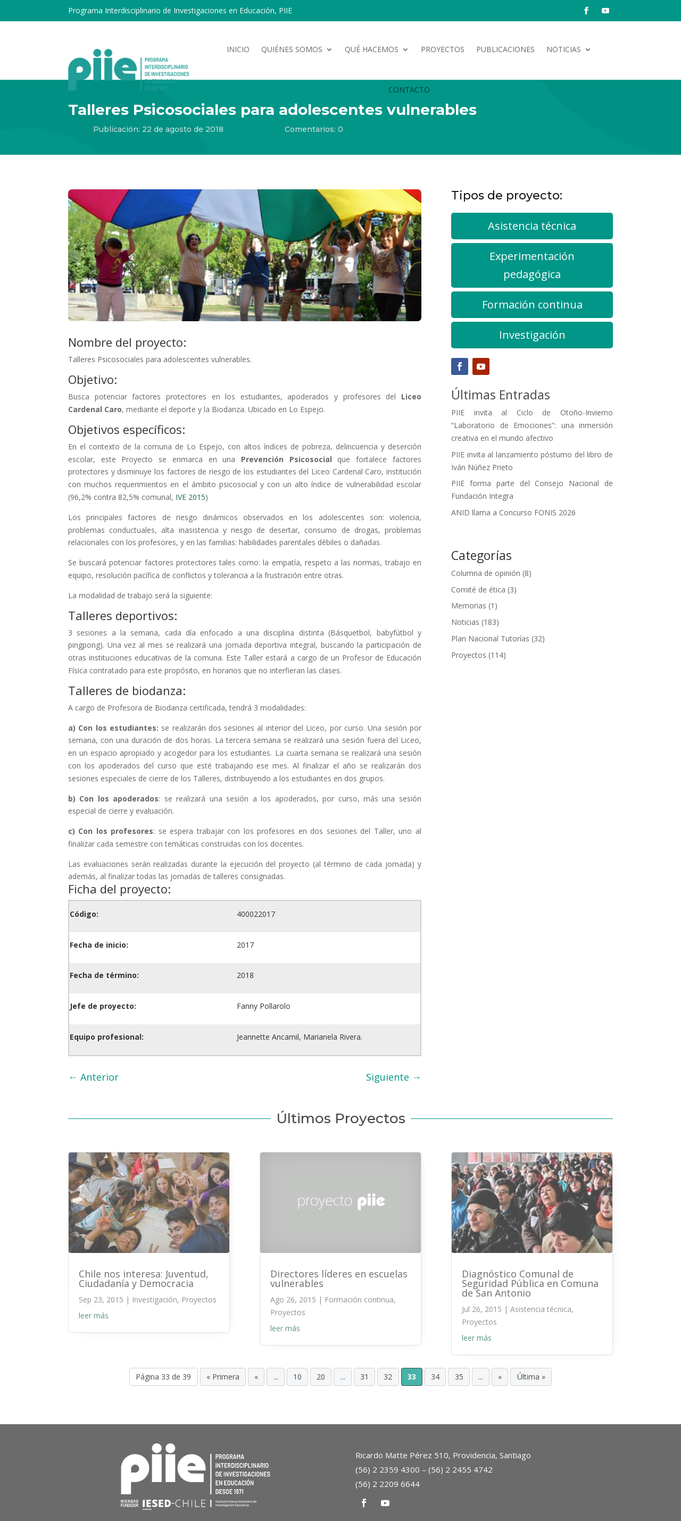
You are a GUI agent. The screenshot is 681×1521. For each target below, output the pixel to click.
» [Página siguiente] (500, 1377)
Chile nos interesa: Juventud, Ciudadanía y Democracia (144, 1278)
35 (459, 1377)
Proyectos (442, 49)
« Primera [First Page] (222, 1377)
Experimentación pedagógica (532, 265)
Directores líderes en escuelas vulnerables (339, 1278)
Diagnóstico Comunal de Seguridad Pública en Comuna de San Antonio (530, 1283)
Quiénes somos (291, 49)
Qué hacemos (371, 49)
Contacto (409, 90)
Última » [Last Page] (531, 1377)
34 (435, 1377)
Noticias (563, 49)
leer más (94, 1315)
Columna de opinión (485, 573)
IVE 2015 (190, 497)
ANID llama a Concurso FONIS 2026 (513, 512)
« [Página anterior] (256, 1377)
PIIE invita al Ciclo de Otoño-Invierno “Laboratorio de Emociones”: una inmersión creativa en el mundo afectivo (532, 425)
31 (364, 1377)
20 (321, 1377)
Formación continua (532, 304)
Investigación (532, 335)
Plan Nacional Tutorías (490, 638)
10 (297, 1377)
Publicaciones (505, 49)
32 (388, 1377)
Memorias (468, 605)
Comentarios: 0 (314, 129)
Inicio (238, 49)
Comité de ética (478, 589)
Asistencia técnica (532, 226)
